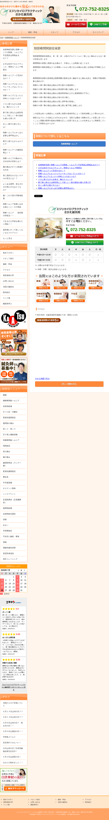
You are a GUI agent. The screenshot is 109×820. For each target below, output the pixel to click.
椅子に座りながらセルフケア (13, 142)
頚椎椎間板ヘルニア (12, 38)
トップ (11, 32)
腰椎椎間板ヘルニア (11, 401)
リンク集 (6, 298)
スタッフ (54, 32)
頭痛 (5, 519)
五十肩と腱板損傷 (10, 435)
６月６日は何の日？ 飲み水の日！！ (13, 724)
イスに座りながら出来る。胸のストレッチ (55, 179)
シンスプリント (9, 494)
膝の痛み (6, 457)
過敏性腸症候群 (9, 548)
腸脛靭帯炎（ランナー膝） (12, 464)
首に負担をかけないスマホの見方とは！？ (13, 176)
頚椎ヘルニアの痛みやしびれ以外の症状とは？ (13, 159)
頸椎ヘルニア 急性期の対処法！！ (13, 214)
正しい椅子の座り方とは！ (49, 185)
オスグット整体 (9, 488)
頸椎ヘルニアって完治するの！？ (51, 171)
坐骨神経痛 (7, 406)
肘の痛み (6, 452)
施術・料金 (32, 32)
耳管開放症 (7, 531)
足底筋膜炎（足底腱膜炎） (12, 501)
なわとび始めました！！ (13, 762)
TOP (1, 38)
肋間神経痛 (7, 508)
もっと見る (7, 238)
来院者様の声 (8, 275)
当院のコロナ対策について (13, 704)
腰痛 (5, 395)
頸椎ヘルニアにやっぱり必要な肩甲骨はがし (56, 188)
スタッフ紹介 (8, 258)
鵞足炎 (5, 477)
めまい (5, 525)
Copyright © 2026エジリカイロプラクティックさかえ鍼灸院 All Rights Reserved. (54, 814)
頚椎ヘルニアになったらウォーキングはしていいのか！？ (61, 174)
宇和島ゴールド (9, 737)
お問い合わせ (8, 281)
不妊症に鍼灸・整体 (11, 536)
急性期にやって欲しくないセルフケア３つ (13, 231)
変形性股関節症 (9, 418)
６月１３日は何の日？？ (13, 717)
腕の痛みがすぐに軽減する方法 (13, 168)
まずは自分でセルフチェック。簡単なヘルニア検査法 (60, 168)
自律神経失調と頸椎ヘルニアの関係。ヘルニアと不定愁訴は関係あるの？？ (69, 165)
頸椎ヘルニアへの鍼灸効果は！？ (13, 151)
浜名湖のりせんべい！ (12, 743)
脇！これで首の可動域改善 (13, 197)
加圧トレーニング (10, 559)
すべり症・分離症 (10, 412)
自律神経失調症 (9, 514)
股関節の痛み (8, 423)
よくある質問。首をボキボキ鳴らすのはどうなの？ (13, 187)
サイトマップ (98, 32)
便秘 (5, 542)
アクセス (76, 32)
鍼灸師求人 (7, 304)
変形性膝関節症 (9, 471)
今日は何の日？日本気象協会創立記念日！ (13, 749)
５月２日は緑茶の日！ (12, 757)
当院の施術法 (8, 287)
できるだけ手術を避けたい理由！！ (13, 222)
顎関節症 (6, 446)
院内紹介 (6, 292)
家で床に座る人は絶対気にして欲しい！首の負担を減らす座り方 (64, 182)
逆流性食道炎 (8, 553)
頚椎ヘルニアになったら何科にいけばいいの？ (57, 176)
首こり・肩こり (9, 429)
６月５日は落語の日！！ (13, 731)
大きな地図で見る (42, 379)
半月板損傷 (7, 483)
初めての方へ (8, 253)
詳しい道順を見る (69, 384)
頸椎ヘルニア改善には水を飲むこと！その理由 (13, 205)
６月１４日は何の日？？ (13, 711)
